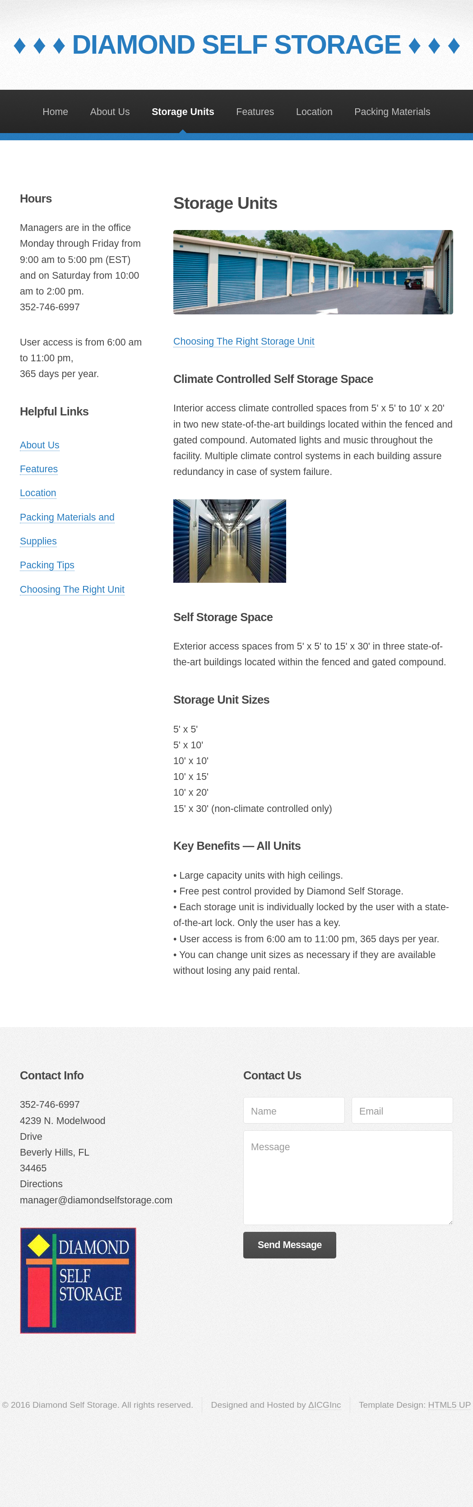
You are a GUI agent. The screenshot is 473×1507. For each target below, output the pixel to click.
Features (255, 111)
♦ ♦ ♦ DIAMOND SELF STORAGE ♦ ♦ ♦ (236, 44)
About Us (110, 111)
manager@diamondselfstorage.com (96, 1200)
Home (55, 111)
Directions (41, 1184)
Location (314, 111)
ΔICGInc (324, 1405)
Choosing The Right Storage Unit (244, 341)
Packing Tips (47, 565)
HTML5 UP (449, 1405)
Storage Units (183, 111)
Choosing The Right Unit (72, 589)
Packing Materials (392, 111)
